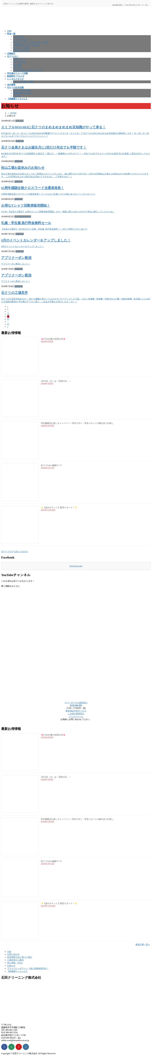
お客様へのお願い (21, 50)
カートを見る (19, 62)
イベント (19, 121)
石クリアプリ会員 (21, 48)
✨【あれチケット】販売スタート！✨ (59, 507)
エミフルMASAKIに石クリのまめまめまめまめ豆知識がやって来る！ (53, 127)
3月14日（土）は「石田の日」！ (56, 381)
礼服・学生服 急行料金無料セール (26, 223)
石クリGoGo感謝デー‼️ (51, 465)
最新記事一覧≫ (143, 944)
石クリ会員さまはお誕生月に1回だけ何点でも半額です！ (43, 147)
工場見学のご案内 (15, 960)
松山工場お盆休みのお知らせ (23, 167)
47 (8, 319)
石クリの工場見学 (14, 293)
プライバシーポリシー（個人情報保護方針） (28, 968)
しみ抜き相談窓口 (76, 713)
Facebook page (76, 566)
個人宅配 (17, 65)
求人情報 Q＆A (15, 963)
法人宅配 (17, 67)
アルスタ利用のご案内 (23, 82)
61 (8, 324)
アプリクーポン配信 (16, 258)
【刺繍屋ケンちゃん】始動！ (26, 45)
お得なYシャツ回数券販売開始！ (25, 205)
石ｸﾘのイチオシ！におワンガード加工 (30, 42)
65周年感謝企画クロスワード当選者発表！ (32, 188)
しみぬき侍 (18, 36)
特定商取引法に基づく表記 (19, 957)
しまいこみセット (21, 39)
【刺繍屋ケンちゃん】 (17, 971)
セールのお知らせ (22, 216)
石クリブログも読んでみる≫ (14, 551)
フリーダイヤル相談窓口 (76, 702)
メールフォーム (76, 716)
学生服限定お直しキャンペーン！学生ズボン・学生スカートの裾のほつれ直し (77, 423)
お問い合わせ (13, 954)
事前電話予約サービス (76, 711)
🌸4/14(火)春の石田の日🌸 (53, 339)
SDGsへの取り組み (22, 90)
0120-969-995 (76, 705)
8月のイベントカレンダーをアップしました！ (36, 240)
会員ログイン (19, 59)
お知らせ (19, 141)
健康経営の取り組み (22, 93)
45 (8, 314)
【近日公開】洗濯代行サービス (27, 70)
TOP (9, 951)
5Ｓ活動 (16, 96)
